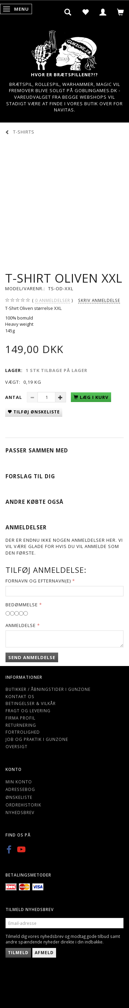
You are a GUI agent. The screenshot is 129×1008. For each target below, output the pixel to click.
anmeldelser (52, 300)
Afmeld (44, 953)
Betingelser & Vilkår (31, 703)
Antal (14, 397)
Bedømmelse (22, 604)
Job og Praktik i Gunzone (37, 739)
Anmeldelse (21, 625)
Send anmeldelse (31, 657)
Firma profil (20, 718)
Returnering (21, 725)
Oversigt (17, 746)
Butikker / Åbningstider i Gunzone (48, 689)
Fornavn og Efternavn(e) (38, 581)
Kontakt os (20, 696)
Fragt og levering (28, 710)
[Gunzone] (64, 48)
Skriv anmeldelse (99, 300)
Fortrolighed (23, 732)
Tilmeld (18, 953)
